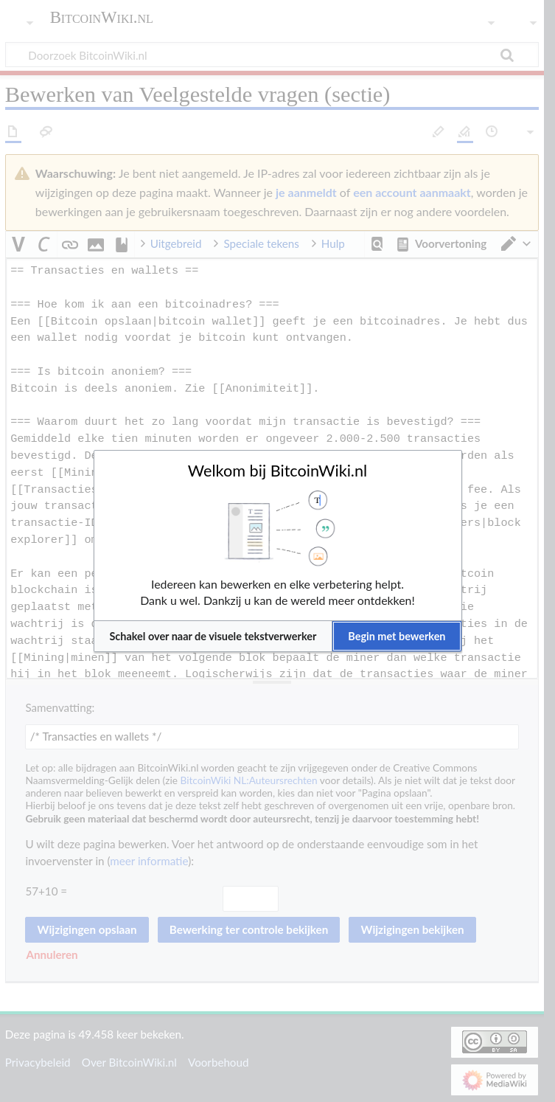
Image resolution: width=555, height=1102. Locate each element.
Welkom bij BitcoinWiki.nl (277, 470)
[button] (213, 636)
